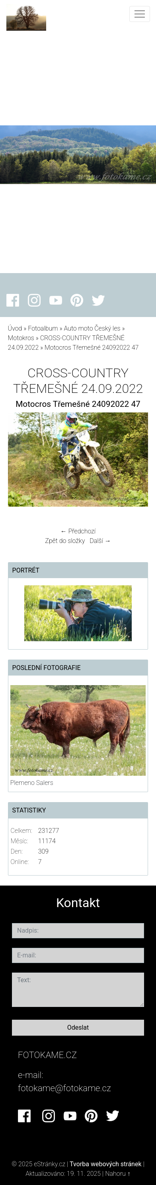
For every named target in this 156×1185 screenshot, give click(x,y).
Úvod (15, 328)
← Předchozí (78, 531)
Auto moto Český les (92, 328)
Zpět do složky (65, 541)
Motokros (21, 338)
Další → (100, 541)
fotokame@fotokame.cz (64, 1088)
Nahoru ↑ (117, 1173)
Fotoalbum (43, 328)
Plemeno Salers (31, 783)
